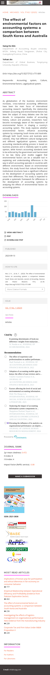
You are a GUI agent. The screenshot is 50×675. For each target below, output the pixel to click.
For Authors (8, 654)
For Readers (9, 650)
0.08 (33, 464)
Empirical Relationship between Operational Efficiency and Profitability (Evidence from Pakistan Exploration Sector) (23, 594)
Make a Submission (25, 476)
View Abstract (14, 232)
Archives (14, 12)
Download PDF (14, 240)
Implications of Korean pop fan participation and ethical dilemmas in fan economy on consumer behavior (23, 581)
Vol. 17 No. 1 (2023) (29, 12)
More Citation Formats (17, 289)
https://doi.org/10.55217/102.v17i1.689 (24, 73)
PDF (8, 236)
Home (5, 12)
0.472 (24, 452)
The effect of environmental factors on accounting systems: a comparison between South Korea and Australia (23, 606)
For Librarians (9, 658)
